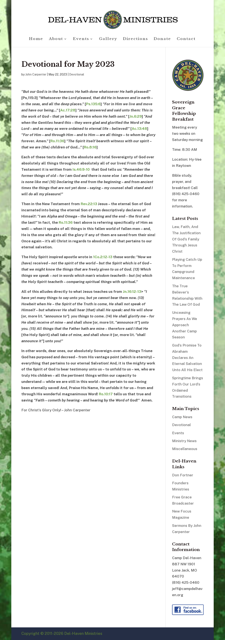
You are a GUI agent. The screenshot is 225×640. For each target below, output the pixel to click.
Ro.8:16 (90, 147)
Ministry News (184, 441)
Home (36, 39)
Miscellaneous (184, 449)
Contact (186, 39)
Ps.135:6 (93, 104)
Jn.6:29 (135, 116)
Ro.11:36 (57, 141)
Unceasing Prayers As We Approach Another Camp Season (184, 324)
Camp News (182, 417)
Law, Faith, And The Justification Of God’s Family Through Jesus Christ (186, 239)
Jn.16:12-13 (132, 291)
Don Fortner (182, 475)
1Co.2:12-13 (102, 257)
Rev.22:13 (89, 204)
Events (81, 39)
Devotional (76, 74)
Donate (162, 39)
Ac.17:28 (67, 110)
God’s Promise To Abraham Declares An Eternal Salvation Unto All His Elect (187, 357)
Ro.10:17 (106, 394)
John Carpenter (35, 74)
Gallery (108, 39)
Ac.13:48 (139, 128)
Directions (135, 39)
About (56, 39)
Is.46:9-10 (81, 169)
